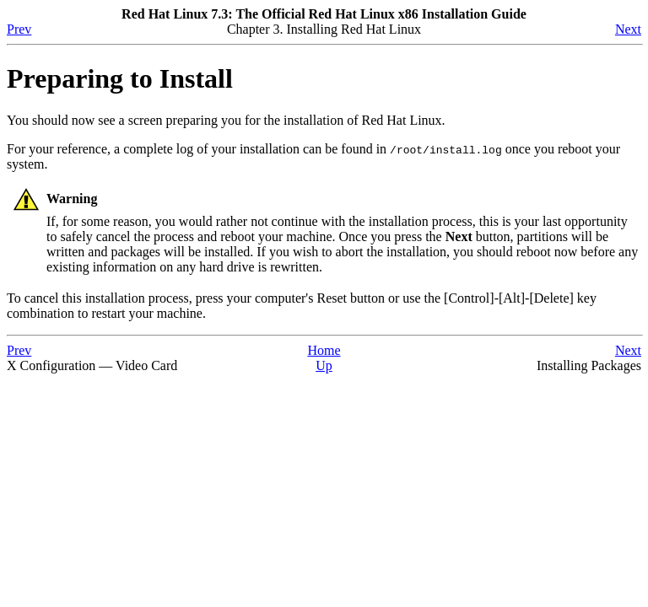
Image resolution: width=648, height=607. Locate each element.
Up (324, 365)
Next (628, 29)
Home (323, 350)
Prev (19, 29)
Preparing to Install (120, 78)
